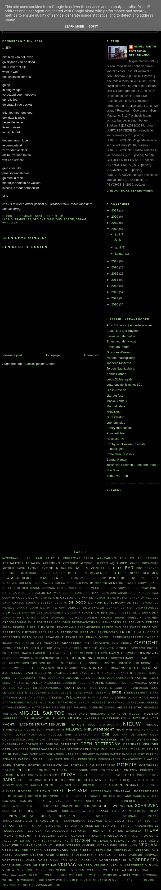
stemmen (95, 821)
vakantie (10, 845)
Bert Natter (54, 573)
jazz (109, 672)
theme (7, 835)
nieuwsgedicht (99, 729)
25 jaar (34, 558)
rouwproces (53, 796)
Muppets (10, 718)
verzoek (143, 850)
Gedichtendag (15, 648)
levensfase (83, 692)
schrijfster (44, 806)
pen (74, 759)
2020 (115, 216)
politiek (26, 770)
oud (59, 219)
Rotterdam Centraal (111, 791)
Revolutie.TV (115, 438)
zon (5, 885)
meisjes (52, 707)
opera (23, 749)
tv (43, 840)
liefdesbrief (136, 692)
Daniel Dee (150, 597)
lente (22, 692)
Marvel (153, 702)
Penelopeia (87, 759)
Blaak (135, 573)
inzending (150, 668)
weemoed (36, 875)
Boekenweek (43, 583)
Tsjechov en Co (16, 840)
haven (114, 653)
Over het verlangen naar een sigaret (62, 754)
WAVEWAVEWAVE (14, 875)
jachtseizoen (66, 672)
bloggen (11, 578)
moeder (135, 713)
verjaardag (32, 850)
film (137, 632)
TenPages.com (56, 830)
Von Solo (113, 470)
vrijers (85, 865)
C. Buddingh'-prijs (143, 588)
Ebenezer (45, 622)
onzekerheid (12, 744)
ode (105, 734)
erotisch (150, 627)
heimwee (129, 653)
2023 (115, 210)
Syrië (125, 825)
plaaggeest (132, 759)
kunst (82, 687)
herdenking (44, 658)
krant (69, 687)
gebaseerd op (76, 643)
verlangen (81, 850)
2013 (115, 286)
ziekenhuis (131, 880)
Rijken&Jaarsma (29, 785)
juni (118, 234)
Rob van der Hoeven (75, 785)
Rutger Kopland (117, 796)
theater (98, 830)
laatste (105, 688)
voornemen (11, 865)
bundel (71, 588)
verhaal (149, 845)
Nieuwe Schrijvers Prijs (44, 729)
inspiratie (129, 668)
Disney (32, 617)
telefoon (34, 830)
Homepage (52, 355)
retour (153, 780)
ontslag (127, 739)
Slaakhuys (106, 810)
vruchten (30, 870)
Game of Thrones (42, 643)
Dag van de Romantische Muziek (101, 597)
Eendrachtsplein (86, 622)
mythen (140, 718)
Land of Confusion (131, 688)
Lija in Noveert (116, 390)
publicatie (124, 775)
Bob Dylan (69, 578)
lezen (100, 692)
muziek (75, 718)
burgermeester (92, 588)
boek (114, 578)
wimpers (110, 875)
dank (6, 602)
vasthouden (107, 845)
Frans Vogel (98, 637)
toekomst (78, 835)
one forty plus (116, 422)
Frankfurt (23, 219)
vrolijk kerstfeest (127, 865)
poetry (20, 765)
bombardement (104, 582)
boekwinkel (64, 583)
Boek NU (129, 577)
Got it (93, 26)
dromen (151, 617)
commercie (50, 597)
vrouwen (10, 869)
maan (143, 697)
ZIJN (144, 880)
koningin (113, 683)
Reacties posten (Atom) (39, 363)
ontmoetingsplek (101, 739)
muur (50, 718)
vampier (88, 845)
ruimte (95, 795)
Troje (133, 835)
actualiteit (12, 563)
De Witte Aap (52, 607)
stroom (71, 825)
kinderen (34, 682)
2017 (115, 261)
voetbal (152, 855)
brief (7, 587)
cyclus (66, 597)
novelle (55, 734)
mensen (123, 707)
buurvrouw (116, 588)
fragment (55, 637)
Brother (21, 588)
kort (154, 682)
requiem (130, 780)
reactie (51, 780)
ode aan (120, 734)
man (52, 702)
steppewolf (115, 821)
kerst (7, 683)
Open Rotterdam (100, 744)
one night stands (44, 739)
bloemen (151, 572)
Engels (33, 627)
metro (137, 707)
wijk (64, 875)
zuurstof (26, 884)
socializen (65, 815)
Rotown (42, 791)
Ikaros (34, 668)
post (95, 770)
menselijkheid (103, 707)
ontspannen (148, 739)
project (51, 775)
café (6, 592)
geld (35, 648)
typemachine (58, 840)
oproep (73, 749)
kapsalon (124, 677)
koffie (98, 682)
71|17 (50, 558)
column (33, 597)
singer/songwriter (78, 811)
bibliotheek (116, 572)
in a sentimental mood (59, 668)
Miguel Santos (145, 46)
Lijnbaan (25, 697)
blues (27, 577)
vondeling (88, 860)
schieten (93, 801)
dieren (145, 612)
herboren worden (17, 658)
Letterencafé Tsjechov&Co (125, 384)
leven (66, 692)
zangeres (106, 880)
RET (141, 780)
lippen (39, 697)
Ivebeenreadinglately (121, 358)
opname (59, 749)
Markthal (116, 702)
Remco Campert (108, 780)
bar (129, 568)
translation (114, 835)
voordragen (144, 860)
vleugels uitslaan (93, 855)
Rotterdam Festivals (120, 454)
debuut (74, 607)
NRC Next (114, 411)
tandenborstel (146, 825)
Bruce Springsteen (46, 588)
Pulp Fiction (148, 775)
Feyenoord (108, 632)
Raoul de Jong (30, 780)
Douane (106, 617)
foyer (39, 637)
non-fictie (150, 729)
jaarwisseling (39, 672)
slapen (124, 810)
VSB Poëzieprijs (55, 870)
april (118, 247)
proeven (35, 775)
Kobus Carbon (116, 374)
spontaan (151, 816)
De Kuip (95, 602)
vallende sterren (64, 845)
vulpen (78, 869)
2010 (115, 304)
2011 (115, 298)
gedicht (39, 219)
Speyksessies (107, 816)
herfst (62, 658)
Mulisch (151, 713)
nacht (8, 724)
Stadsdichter (48, 820)
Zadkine (90, 880)
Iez (25, 668)
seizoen (26, 810)
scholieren (149, 801)
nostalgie (37, 734)
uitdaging (81, 840)
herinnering (83, 658)
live (68, 697)
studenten (90, 825)
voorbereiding (113, 860)
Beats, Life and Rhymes (123, 331)
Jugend (73, 677)
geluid (46, 648)
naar (155, 718)
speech (86, 816)
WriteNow (47, 880)
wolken (138, 875)
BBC (139, 568)
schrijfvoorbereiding (75, 805)
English (48, 627)
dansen (18, 602)
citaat (153, 593)
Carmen (54, 592)
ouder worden (117, 749)
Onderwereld (13, 739)
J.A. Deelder (13, 672)
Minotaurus (117, 713)
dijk (155, 612)
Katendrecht (147, 677)
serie (40, 811)
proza (68, 775)
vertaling (103, 850)
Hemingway (149, 653)
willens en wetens (85, 875)
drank (120, 617)
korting (9, 688)
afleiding (51, 563)
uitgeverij (120, 840)
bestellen (77, 572)
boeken (25, 583)
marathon (67, 702)
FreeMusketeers (128, 637)
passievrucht (133, 754)
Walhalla (111, 870)
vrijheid (101, 865)
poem (7, 765)
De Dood (77, 602)
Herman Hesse (147, 658)
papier (115, 754)
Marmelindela (116, 406)
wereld (52, 874)
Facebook (70, 632)
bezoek (96, 573)
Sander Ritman (117, 459)
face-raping (49, 632)
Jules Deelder (93, 678)
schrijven (147, 806)
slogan (140, 811)
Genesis (60, 648)
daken (134, 597)
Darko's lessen (39, 602)
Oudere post (90, 355)
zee (118, 880)
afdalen (33, 563)
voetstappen (13, 860)
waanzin (94, 870)
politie (8, 770)
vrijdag (67, 865)
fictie (125, 632)
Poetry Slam (82, 765)
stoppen (152, 821)
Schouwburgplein (17, 806)
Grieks (122, 648)
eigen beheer (13, 627)
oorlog (52, 744)
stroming (53, 825)
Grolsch (138, 648)
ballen (66, 568)
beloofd (10, 572)
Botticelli (127, 583)
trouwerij (149, 835)
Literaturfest (115, 395)
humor (16, 668)
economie (62, 622)
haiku (26, 653)
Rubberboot (76, 796)
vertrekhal (124, 850)
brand (153, 583)
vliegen (120, 855)
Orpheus (88, 749)
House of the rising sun (138, 663)
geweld (75, 648)
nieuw (132, 723)
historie (39, 663)
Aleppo (102, 563)
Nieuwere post (12, 355)
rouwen (34, 796)
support (110, 825)
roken (102, 785)
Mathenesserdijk (16, 707)
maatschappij (13, 702)
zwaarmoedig (48, 884)
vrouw (152, 865)
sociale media (36, 815)
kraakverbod (50, 688)
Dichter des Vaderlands (42, 612)
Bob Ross (88, 578)
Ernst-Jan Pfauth (118, 347)
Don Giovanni (54, 617)
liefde (115, 692)
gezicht (91, 648)
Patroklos (27, 759)
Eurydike (29, 632)
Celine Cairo (74, 593)
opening (9, 749)
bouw (142, 583)
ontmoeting (72, 739)
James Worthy (92, 673)
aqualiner (118, 563)
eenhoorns (112, 622)
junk (50, 219)
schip (109, 801)
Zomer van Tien (117, 476)
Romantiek (134, 785)
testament (79, 830)
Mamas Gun (37, 702)
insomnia (110, 668)
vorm (27, 865)
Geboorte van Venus (112, 643)
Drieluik (135, 617)
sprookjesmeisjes (17, 821)
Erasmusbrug (89, 627)
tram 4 (95, 835)
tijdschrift (26, 835)
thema (151, 830)
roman (115, 785)
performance (109, 759)
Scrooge (9, 811)
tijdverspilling (53, 835)
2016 (115, 267)
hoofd (52, 663)
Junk (117, 239)
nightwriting (128, 729)
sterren (135, 821)
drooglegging (14, 622)
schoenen (127, 801)
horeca (75, 663)
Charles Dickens (132, 593)
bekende (152, 568)
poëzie (69, 219)
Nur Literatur (115, 417)
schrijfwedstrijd (116, 806)
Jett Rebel (139, 673)
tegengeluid (12, 830)
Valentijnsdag (33, 845)
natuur (77, 724)
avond (33, 568)
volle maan (48, 860)
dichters (99, 612)
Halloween (56, 653)
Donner (91, 617)
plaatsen (151, 759)
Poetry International (120, 428)
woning (152, 875)
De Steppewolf (140, 602)
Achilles (127, 558)
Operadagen (41, 749)
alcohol (87, 563)
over (136, 749)
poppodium (80, 770)
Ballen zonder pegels (99, 568)
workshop (28, 880)
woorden (10, 879)
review (8, 785)
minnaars (97, 713)
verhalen (11, 850)
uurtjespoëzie (145, 840)
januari (120, 253)
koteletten (27, 688)
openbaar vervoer (141, 744)
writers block (69, 879)
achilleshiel (148, 558)
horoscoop (92, 663)
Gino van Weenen (119, 352)
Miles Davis (78, 713)
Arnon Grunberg (144, 563)
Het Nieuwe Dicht (16, 663)
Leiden (8, 692)
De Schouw (114, 602)
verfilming (128, 845)
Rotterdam (70, 790)
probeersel (14, 775)
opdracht (69, 744)
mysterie (91, 718)
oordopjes (35, 744)
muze (62, 718)
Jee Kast (121, 673)
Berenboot (30, 573)
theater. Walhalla (125, 830)
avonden (49, 568)
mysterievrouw (116, 718)
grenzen (107, 648)
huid (6, 668)
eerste (152, 622)
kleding (84, 683)
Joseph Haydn (34, 678)
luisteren (118, 697)
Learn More (74, 26)
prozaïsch (86, 775)
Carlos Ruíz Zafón (29, 593)
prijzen (131, 770)
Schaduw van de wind (59, 801)
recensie (68, 780)
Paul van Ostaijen (54, 759)
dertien (127, 607)
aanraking (106, 558)
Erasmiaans (66, 627)
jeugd (154, 673)
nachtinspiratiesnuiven (43, 724)
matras (38, 707)
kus (93, 687)
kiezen (19, 683)
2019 (115, 223)
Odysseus (139, 734)
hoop (63, 663)
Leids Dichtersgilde (120, 379)
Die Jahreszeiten (123, 612)
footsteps (11, 637)
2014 (115, 279)
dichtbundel (147, 607)
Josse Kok (56, 678)
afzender (70, 563)
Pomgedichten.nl (52, 770)
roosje (24, 791)
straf (23, 825)
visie (50, 855)
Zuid (12, 885)
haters (101, 653)
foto (26, 637)
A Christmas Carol (76, 558)
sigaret (53, 811)
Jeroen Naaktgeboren (121, 368)
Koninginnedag (134, 683)
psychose (105, 775)
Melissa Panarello (75, 707)
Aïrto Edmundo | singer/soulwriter (129, 325)
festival (88, 632)
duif (31, 622)
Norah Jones (14, 734)
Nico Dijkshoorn (103, 724)
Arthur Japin (13, 568)
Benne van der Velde (121, 336)
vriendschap (45, 865)
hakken (39, 653)
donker (76, 617)
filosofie (151, 632)
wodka (125, 874)
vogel (31, 860)
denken (113, 607)
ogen (154, 734)
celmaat (93, 593)
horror (110, 663)
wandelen (10, 223)
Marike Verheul (117, 401)
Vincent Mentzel (29, 855)
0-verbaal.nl (12, 558)
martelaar (135, 702)
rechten (86, 780)
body (103, 578)
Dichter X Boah (77, 612)
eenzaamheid (133, 622)
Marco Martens (92, 702)
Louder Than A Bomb (91, 697)
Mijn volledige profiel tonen (130, 191)
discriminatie (13, 617)
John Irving (12, 678)
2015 (115, 273)
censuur (109, 593)
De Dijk (60, 602)
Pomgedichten (116, 433)
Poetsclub (106, 765)
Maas (154, 697)
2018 (115, 229)
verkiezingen (57, 850)
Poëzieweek (149, 765)
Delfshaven (93, 607)
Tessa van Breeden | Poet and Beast (132, 465)
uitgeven (100, 840)
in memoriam (91, 668)
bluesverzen (46, 577)
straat (81, 219)
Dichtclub (11, 612)
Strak (37, 825)
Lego (155, 688)
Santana (9, 801)
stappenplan (74, 821)
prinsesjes (149, 770)
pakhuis (102, 754)
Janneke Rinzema (119, 363)
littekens (54, 697)
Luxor (133, 697)
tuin (36, 840)
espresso (11, 632)
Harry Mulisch (80, 653)
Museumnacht (31, 718)
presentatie (111, 770)
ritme (49, 785)
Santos (26, 801)
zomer (153, 880)
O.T (96, 734)
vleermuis (65, 855)
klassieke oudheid (60, 683)
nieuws (74, 729)
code (20, 597)
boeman (82, 583)
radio (9, 780)
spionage (131, 816)
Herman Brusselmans (115, 658)
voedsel (136, 855)
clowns (8, 597)
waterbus (151, 870)
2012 (115, 292)
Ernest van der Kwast (121, 341)
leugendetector (44, 692)
